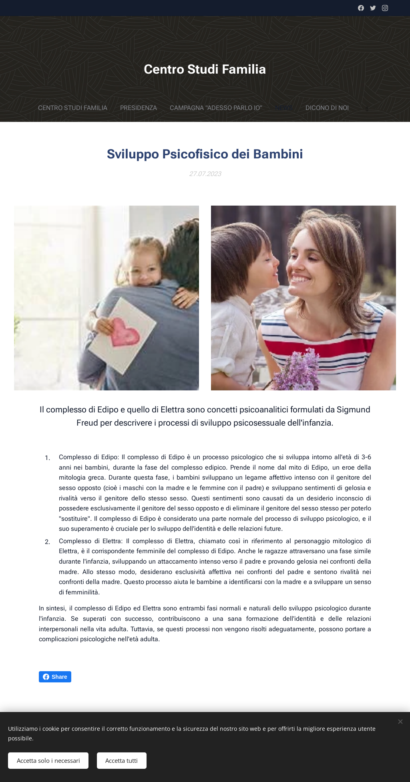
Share (55, 677)
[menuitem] (163, 108)
